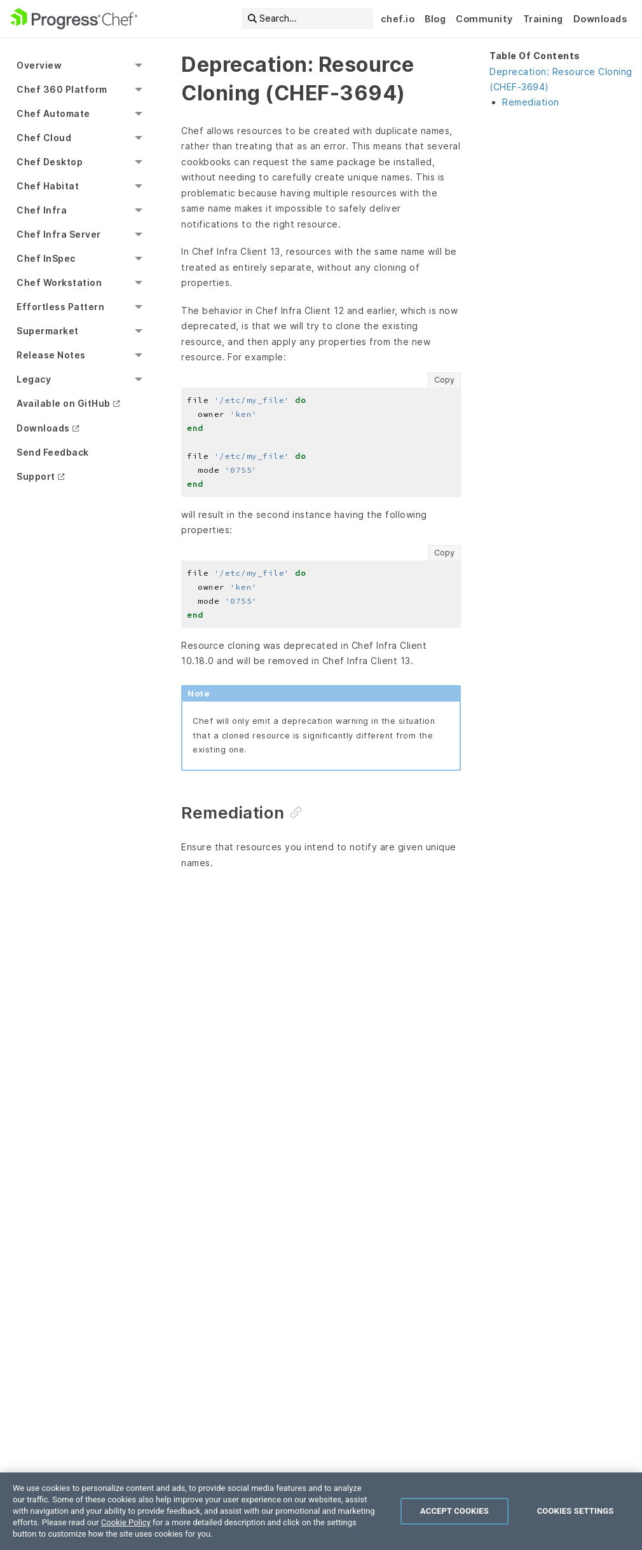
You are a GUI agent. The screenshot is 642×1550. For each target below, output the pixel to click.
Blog (435, 18)
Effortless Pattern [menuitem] (60, 306)
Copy (444, 379)
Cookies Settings (575, 1511)
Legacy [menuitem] (34, 379)
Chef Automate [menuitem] (53, 113)
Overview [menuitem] (39, 65)
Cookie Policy (126, 1522)
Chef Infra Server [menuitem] (59, 234)
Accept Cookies (454, 1511)
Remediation (530, 102)
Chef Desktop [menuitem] (50, 161)
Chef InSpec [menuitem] (46, 258)
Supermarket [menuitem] (48, 330)
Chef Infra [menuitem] (42, 210)
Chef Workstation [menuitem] (59, 282)
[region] (321, 1511)
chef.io (398, 18)
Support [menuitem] (36, 476)
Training (543, 18)
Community (484, 18)
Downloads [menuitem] (43, 428)
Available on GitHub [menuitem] (64, 403)
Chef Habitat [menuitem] (48, 185)
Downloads (600, 18)
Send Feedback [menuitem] (53, 452)
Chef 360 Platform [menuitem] (62, 89)
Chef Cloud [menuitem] (44, 137)
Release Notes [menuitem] (51, 355)
